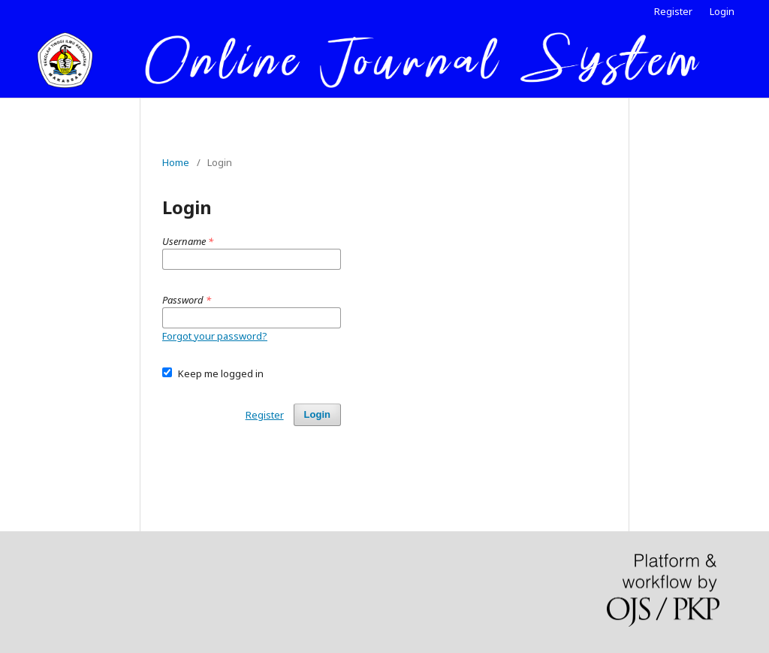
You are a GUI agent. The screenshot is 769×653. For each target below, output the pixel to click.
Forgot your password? (214, 336)
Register (673, 11)
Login (722, 11)
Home (175, 162)
